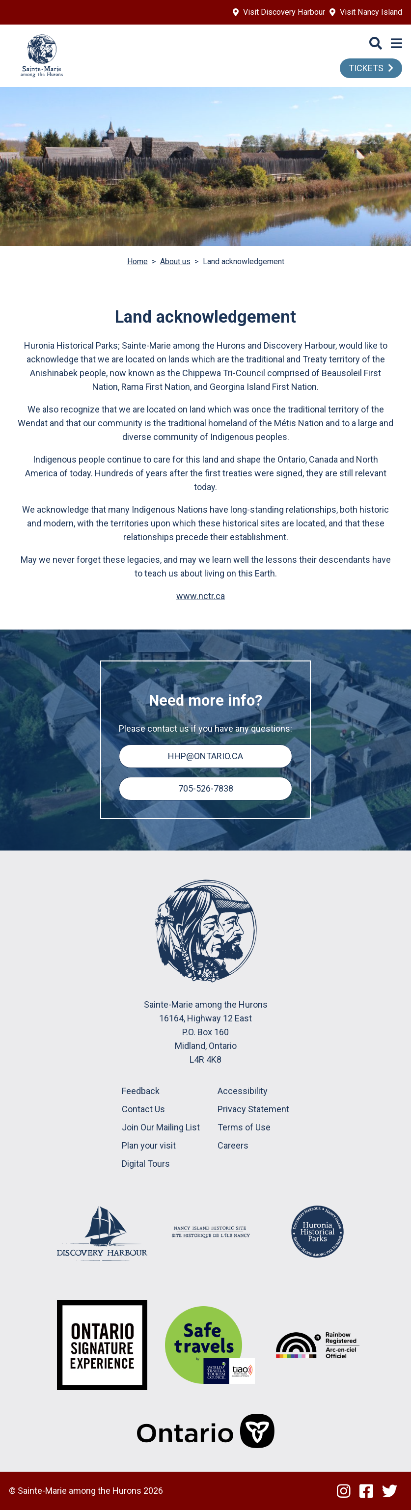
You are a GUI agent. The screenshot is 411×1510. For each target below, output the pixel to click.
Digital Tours (146, 1163)
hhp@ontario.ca (205, 756)
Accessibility (243, 1091)
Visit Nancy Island (371, 12)
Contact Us (143, 1109)
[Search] (375, 44)
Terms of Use (244, 1127)
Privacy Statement (253, 1109)
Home (137, 261)
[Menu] (396, 44)
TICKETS (366, 68)
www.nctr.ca (200, 596)
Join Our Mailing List (161, 1127)
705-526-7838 (205, 788)
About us (175, 261)
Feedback (141, 1091)
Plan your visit (149, 1145)
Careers (233, 1145)
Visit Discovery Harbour (284, 12)
